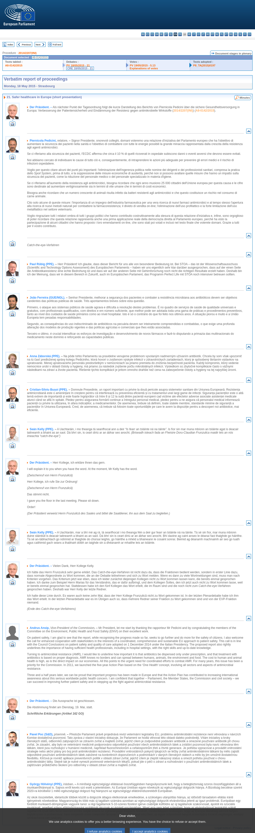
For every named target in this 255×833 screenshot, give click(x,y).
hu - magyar (208, 34)
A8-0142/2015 (13, 65)
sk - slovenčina (235, 34)
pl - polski (222, 34)
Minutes (245, 97)
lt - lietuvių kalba (203, 34)
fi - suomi (245, 34)
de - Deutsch (161, 34)
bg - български (143, 34)
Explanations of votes (144, 68)
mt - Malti (212, 34)
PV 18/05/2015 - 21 (78, 65)
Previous (26, 44)
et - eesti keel (166, 34)
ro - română (231, 34)
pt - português (226, 34)
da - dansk (157, 34)
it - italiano (194, 34)
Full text (57, 44)
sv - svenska (249, 34)
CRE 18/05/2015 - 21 (80, 68)
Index (10, 44)
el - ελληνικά (171, 34)
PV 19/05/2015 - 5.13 (143, 65)
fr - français (180, 34)
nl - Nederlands (217, 34)
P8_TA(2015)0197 (204, 65)
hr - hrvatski (189, 34)
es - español (147, 34)
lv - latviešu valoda (198, 34)
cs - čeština (152, 34)
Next (38, 44)
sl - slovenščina (240, 34)
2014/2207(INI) (27, 53)
